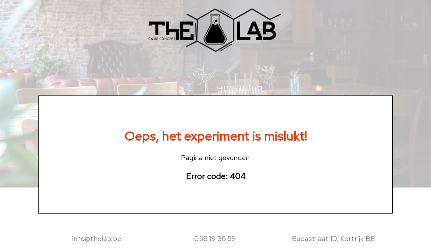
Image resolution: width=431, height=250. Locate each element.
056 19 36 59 (215, 238)
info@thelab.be (96, 238)
